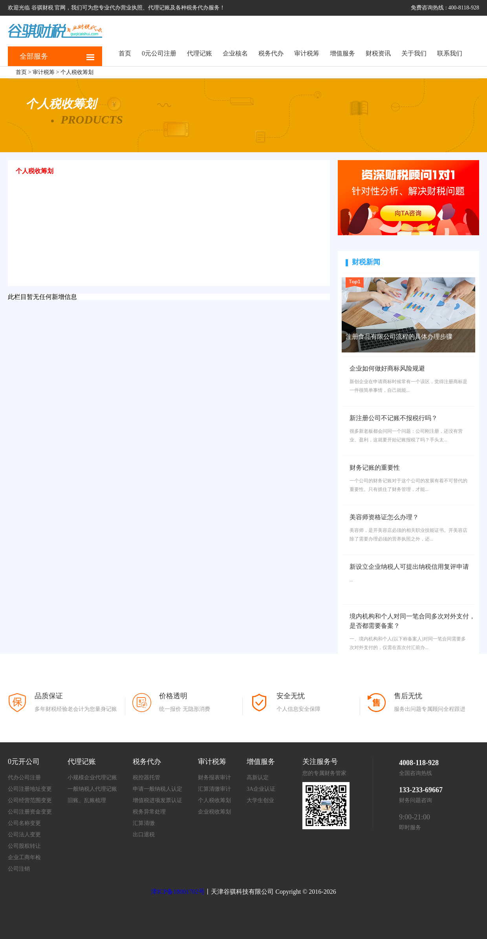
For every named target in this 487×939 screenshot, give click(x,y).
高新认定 (258, 777)
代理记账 (199, 53)
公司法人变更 (24, 835)
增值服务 (342, 53)
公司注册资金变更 (30, 812)
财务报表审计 (214, 777)
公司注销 (19, 869)
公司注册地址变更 (30, 789)
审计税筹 (306, 53)
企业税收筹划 (214, 812)
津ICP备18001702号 (178, 891)
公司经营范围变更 (30, 800)
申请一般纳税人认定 (157, 789)
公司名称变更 (24, 823)
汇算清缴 (144, 823)
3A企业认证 (261, 789)
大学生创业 (260, 800)
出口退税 (144, 835)
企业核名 (235, 53)
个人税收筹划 (76, 72)
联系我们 (449, 53)
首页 (125, 53)
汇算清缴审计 (214, 789)
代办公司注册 (24, 777)
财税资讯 (378, 53)
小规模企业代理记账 (92, 777)
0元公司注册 (159, 53)
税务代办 (271, 53)
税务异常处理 (149, 812)
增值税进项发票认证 (157, 800)
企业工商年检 (24, 857)
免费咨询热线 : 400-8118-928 (445, 8)
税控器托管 (146, 777)
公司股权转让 (24, 846)
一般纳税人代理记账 (92, 789)
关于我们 (414, 53)
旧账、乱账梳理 (87, 800)
